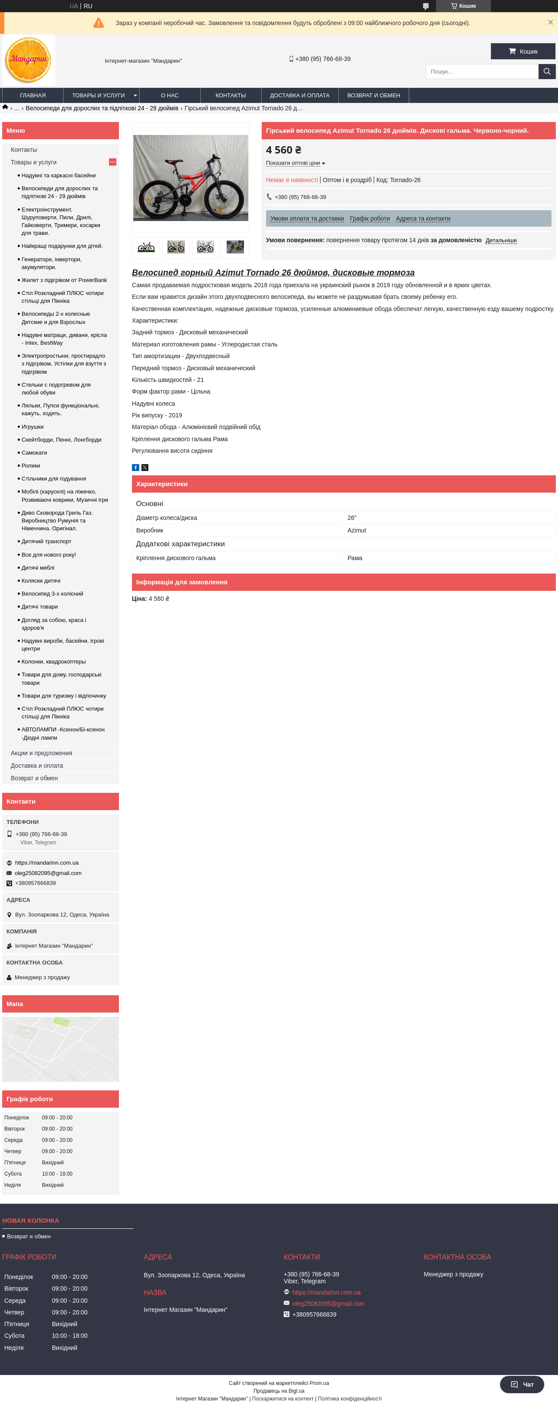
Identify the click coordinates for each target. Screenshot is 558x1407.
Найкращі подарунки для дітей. (62, 246)
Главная (33, 95)
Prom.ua (319, 1383)
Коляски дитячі (41, 580)
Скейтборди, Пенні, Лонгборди (62, 439)
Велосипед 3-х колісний (52, 593)
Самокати (34, 452)
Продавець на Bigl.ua (279, 1391)
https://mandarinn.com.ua (47, 862)
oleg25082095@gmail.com (48, 873)
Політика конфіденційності (350, 1399)
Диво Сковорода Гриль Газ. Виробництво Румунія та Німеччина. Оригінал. (57, 521)
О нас (170, 95)
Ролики (31, 465)
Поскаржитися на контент (283, 1399)
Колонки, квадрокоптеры (54, 661)
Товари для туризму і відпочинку (64, 695)
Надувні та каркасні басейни (59, 175)
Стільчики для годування (54, 478)
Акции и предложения (41, 753)
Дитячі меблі (38, 567)
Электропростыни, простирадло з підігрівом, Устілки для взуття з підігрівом (64, 364)
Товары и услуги (98, 95)
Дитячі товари (40, 606)
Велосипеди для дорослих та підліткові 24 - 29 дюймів (102, 108)
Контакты (230, 95)
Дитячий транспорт (46, 541)
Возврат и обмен (373, 95)
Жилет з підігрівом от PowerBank (64, 280)
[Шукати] (547, 71)
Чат (522, 1384)
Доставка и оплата (300, 95)
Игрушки (33, 426)
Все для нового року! (49, 554)
